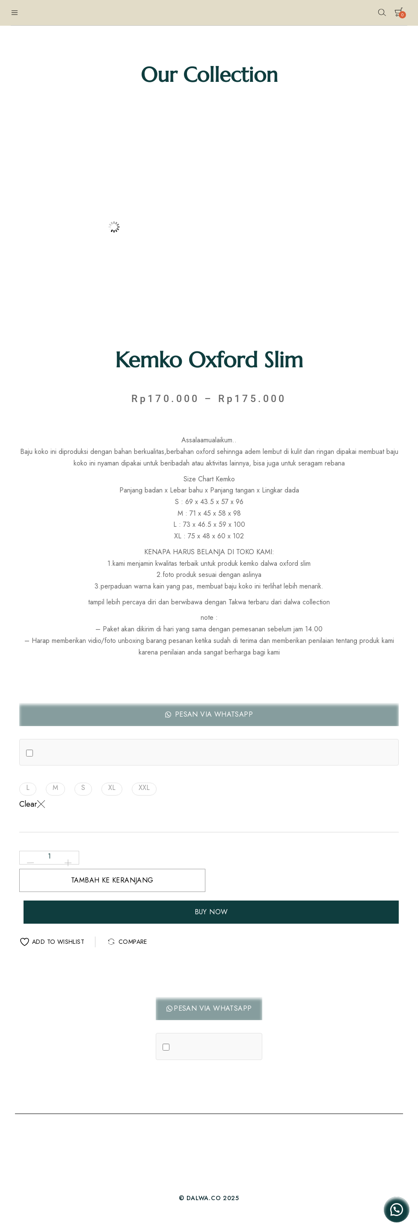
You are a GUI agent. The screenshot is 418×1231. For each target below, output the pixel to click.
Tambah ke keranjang (112, 880)
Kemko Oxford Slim (209, 359)
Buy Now (211, 912)
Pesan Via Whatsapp (212, 714)
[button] (209, 714)
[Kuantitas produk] (49, 856)
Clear (32, 804)
